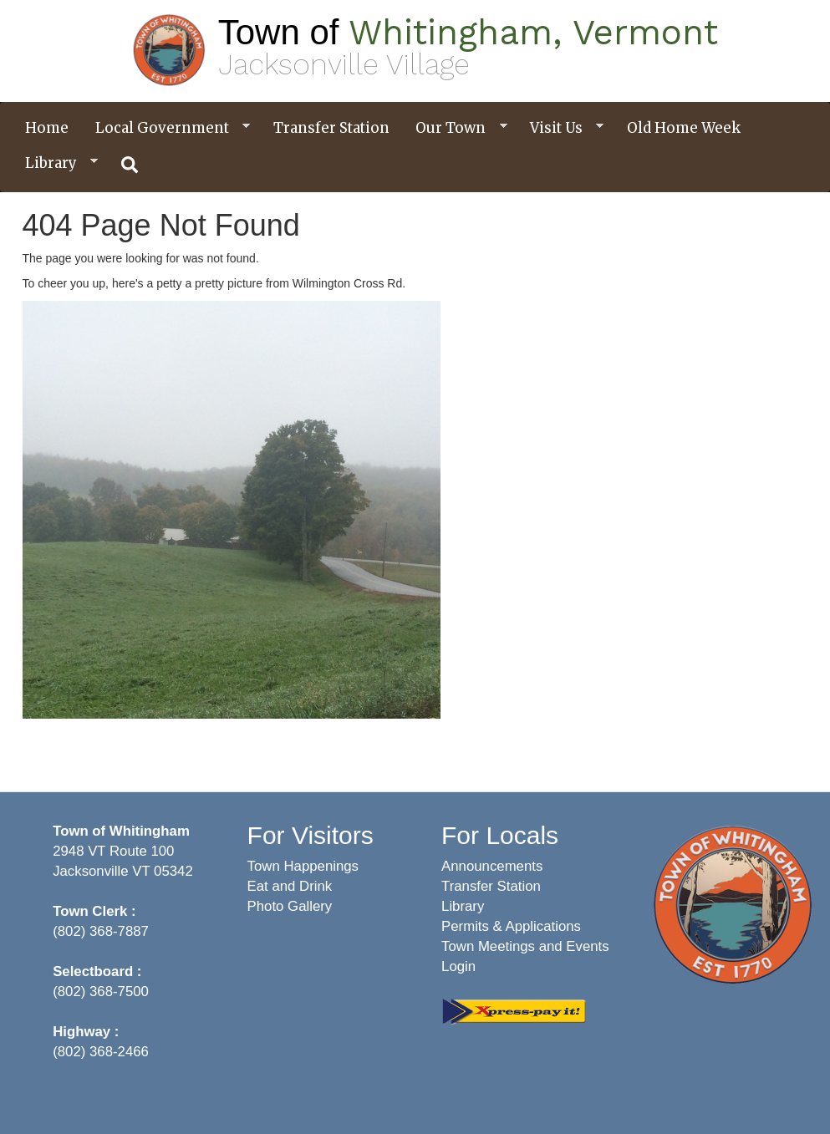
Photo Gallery (290, 906)
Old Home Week (684, 128)
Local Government (166, 128)
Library (55, 163)
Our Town (455, 128)
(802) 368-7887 (101, 931)
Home (47, 128)
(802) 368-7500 (101, 991)
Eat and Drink (290, 886)
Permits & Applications (511, 926)
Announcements (491, 866)
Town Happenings (303, 866)
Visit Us (560, 128)
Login (458, 966)
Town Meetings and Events (525, 946)
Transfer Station (331, 128)
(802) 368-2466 (101, 1052)
